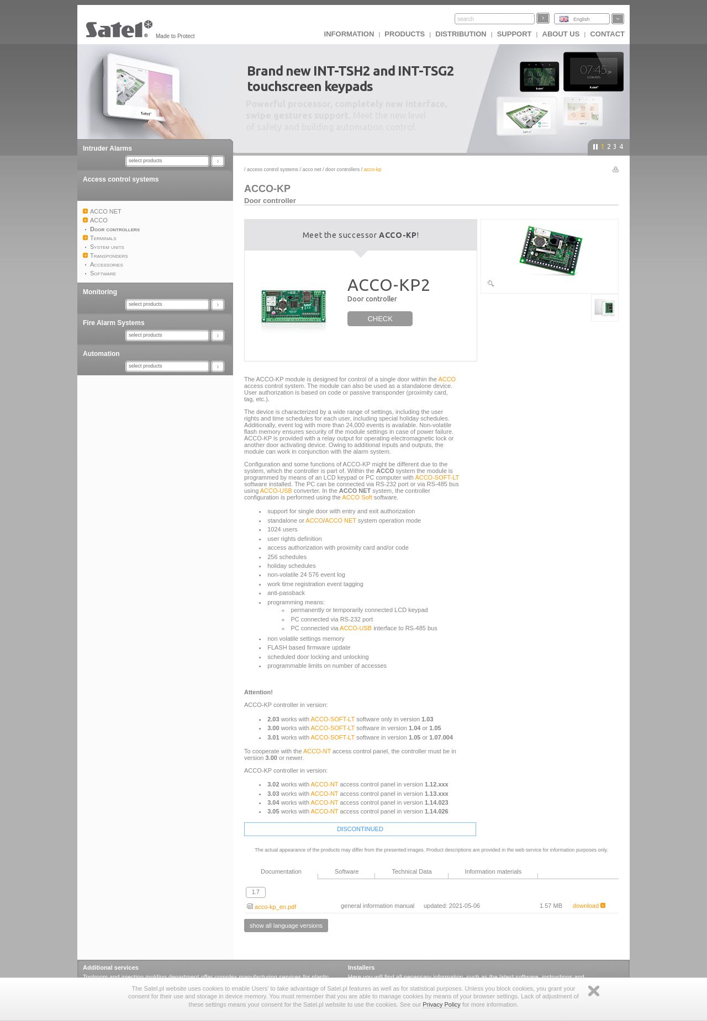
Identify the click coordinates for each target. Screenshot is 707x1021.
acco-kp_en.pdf (271, 906)
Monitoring (100, 292)
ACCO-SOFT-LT (437, 477)
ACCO (447, 379)
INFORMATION (349, 34)
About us (561, 34)
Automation (101, 354)
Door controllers (342, 169)
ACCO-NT (317, 751)
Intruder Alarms (107, 148)
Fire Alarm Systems (114, 323)
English (581, 19)
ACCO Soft (357, 497)
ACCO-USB (276, 490)
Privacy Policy (441, 1004)
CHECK (380, 319)
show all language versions (286, 925)
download (589, 905)
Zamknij (593, 991)
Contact (607, 34)
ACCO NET (312, 169)
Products (404, 34)
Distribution (460, 34)
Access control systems (121, 179)
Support (514, 34)
